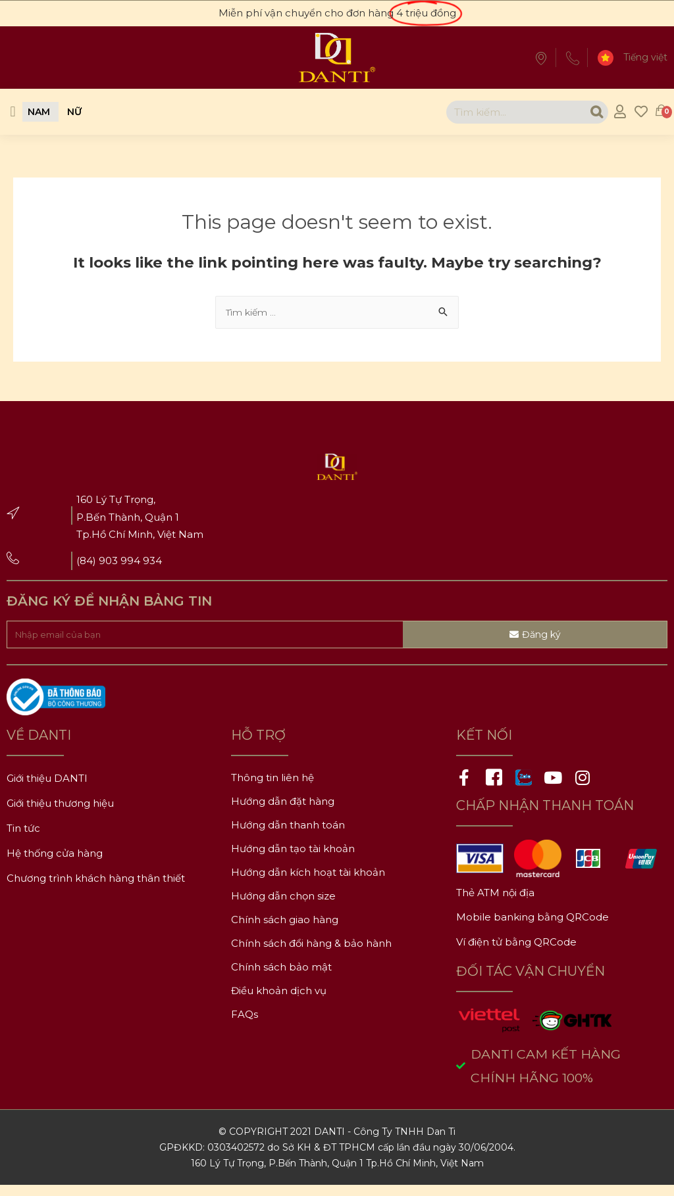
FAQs (244, 1023)
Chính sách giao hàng (284, 928)
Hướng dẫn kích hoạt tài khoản (308, 881)
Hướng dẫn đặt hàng (282, 810)
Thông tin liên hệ (272, 786)
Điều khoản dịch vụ (278, 999)
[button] (13, 112)
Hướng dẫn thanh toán (288, 834)
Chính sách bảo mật (281, 976)
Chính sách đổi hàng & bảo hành (311, 952)
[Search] (586, 112)
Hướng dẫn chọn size (283, 905)
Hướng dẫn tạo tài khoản (293, 857)
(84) (87, 562)
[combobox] (505, 112)
